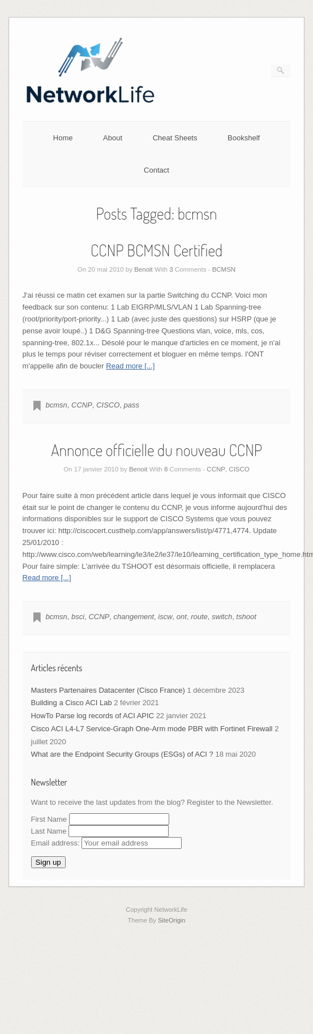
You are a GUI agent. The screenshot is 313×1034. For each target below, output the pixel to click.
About (112, 138)
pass (131, 405)
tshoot (246, 616)
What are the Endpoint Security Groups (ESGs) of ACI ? (122, 754)
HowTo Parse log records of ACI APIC (92, 715)
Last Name (49, 831)
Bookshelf (244, 138)
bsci (77, 616)
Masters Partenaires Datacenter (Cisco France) (108, 690)
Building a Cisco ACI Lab (71, 702)
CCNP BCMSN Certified (156, 250)
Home (63, 138)
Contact (156, 170)
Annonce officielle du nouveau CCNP (156, 450)
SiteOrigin (172, 920)
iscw (165, 616)
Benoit (143, 269)
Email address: (106, 843)
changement (134, 616)
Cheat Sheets (175, 138)
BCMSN (224, 269)
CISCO (107, 405)
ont (182, 616)
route (199, 616)
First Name (49, 819)
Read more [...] (130, 366)
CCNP (81, 405)
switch (222, 616)
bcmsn (56, 405)
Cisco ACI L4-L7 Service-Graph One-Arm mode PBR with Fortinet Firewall (152, 728)
